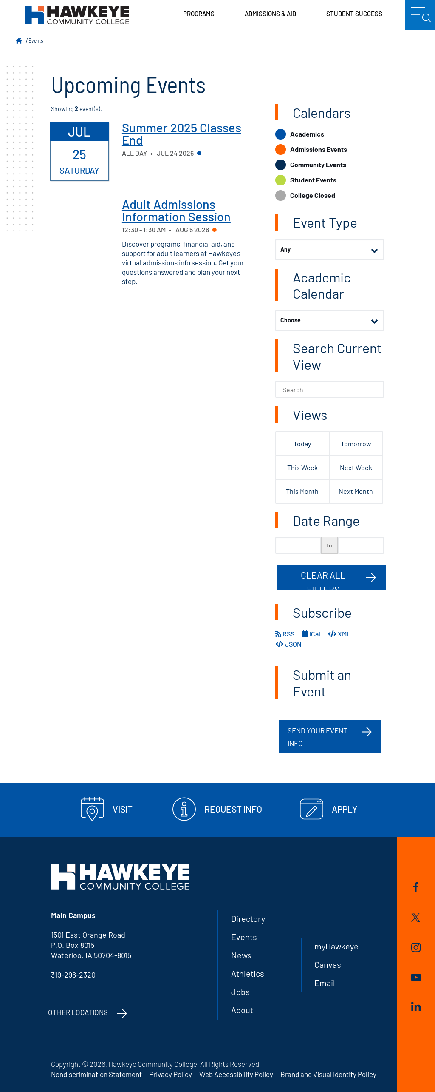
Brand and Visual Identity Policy (328, 1074)
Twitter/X (415, 917)
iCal (311, 634)
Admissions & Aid (270, 13)
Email (324, 983)
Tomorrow (356, 443)
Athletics (247, 973)
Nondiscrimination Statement (96, 1074)
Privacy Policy (170, 1074)
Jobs (240, 992)
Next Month (356, 491)
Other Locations (78, 1012)
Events (35, 40)
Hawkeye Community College (77, 15)
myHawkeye (336, 946)
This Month (302, 491)
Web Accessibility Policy (236, 1074)
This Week (302, 467)
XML (339, 634)
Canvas (327, 964)
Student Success (354, 13)
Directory (248, 918)
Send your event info (317, 736)
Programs (199, 13)
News (241, 955)
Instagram (416, 947)
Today (302, 443)
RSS (284, 634)
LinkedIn (416, 1006)
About (242, 1010)
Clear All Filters (323, 580)
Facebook (415, 887)
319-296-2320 (73, 974)
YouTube (416, 977)
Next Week (356, 467)
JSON (288, 644)
